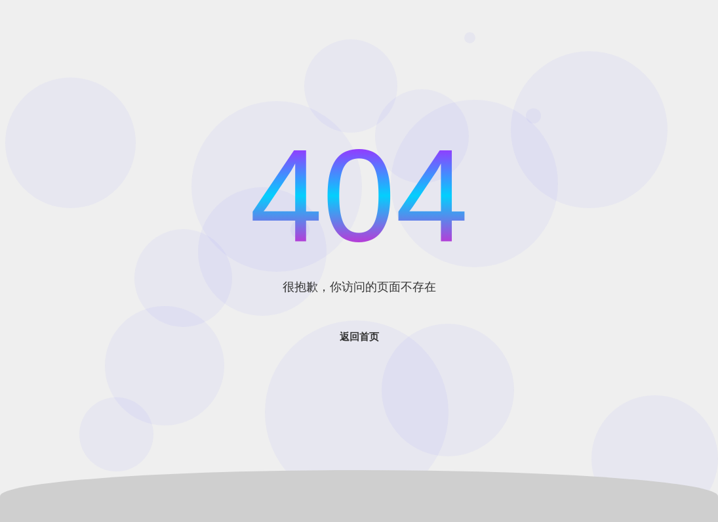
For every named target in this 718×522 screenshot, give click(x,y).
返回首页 (359, 336)
